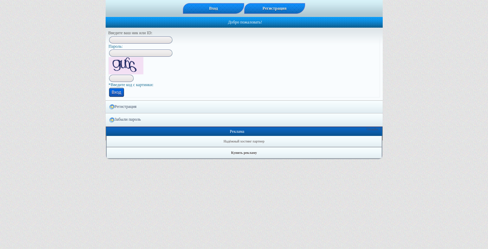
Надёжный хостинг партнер (244, 141)
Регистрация (123, 107)
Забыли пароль (125, 119)
